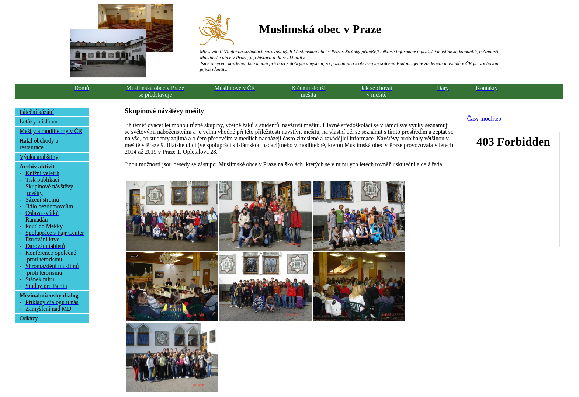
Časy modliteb (484, 118)
